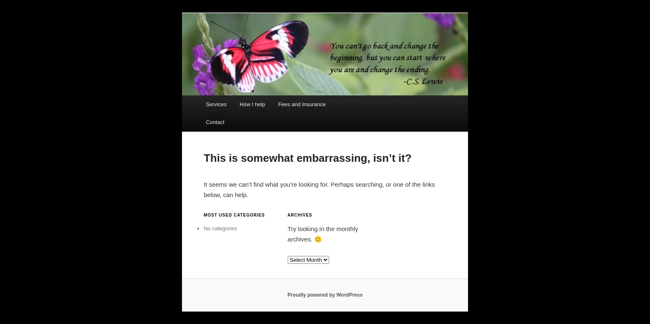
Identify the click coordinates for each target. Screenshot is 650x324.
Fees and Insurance (302, 104)
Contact (215, 122)
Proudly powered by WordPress (324, 295)
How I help (252, 104)
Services (216, 104)
